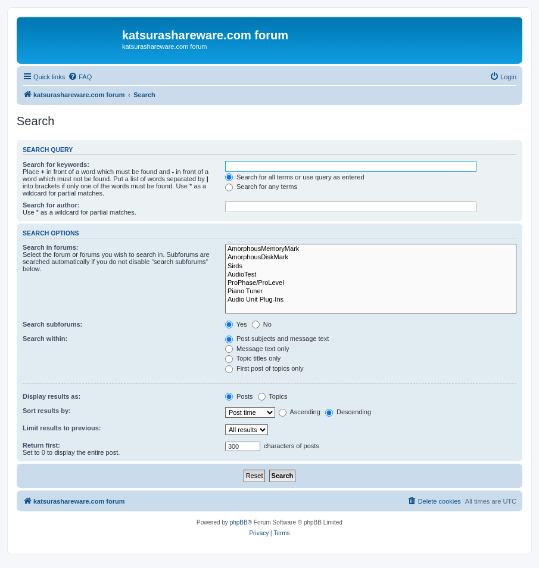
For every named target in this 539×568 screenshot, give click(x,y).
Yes (236, 324)
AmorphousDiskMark (370, 257)
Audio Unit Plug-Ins (370, 300)
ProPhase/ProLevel (370, 283)
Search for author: (51, 205)
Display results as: (51, 396)
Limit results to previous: (62, 428)
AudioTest (370, 275)
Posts (239, 396)
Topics (273, 396)
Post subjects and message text (277, 338)
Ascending (299, 411)
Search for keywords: (56, 164)
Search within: (45, 338)
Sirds (370, 266)
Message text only (257, 348)
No (262, 324)
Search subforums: (52, 324)
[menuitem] (80, 77)
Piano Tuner (370, 291)
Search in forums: (51, 247)
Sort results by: (47, 410)
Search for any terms (261, 186)
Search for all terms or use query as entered (294, 177)
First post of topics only (264, 368)
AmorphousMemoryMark (370, 249)
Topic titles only (253, 358)
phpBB (239, 522)
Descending (348, 411)
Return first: (41, 445)
